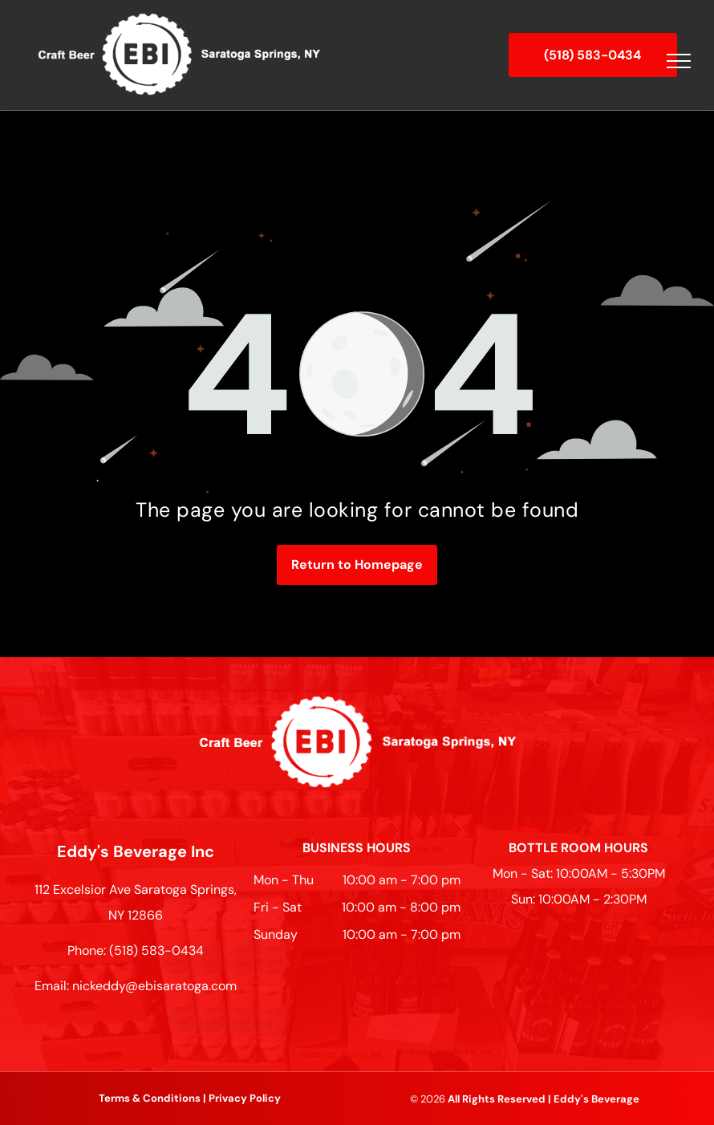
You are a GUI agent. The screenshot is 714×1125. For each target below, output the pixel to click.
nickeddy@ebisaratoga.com (154, 985)
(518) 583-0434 (156, 950)
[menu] (679, 61)
